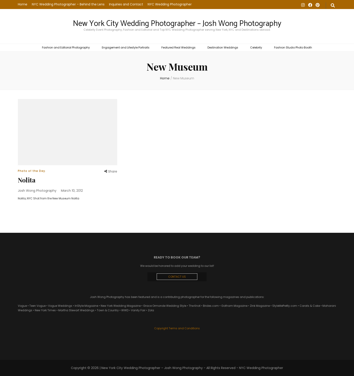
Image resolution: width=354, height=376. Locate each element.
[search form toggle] (333, 5)
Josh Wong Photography (37, 190)
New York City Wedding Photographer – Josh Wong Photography (177, 23)
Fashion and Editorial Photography (66, 47)
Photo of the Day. (32, 171)
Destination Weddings (222, 47)
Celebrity (256, 47)
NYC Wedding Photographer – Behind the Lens (68, 4)
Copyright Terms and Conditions (177, 328)
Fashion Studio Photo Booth (293, 47)
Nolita (26, 180)
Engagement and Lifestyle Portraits (125, 47)
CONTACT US (177, 277)
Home (22, 4)
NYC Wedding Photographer (170, 4)
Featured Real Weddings (178, 47)
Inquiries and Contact (126, 4)
